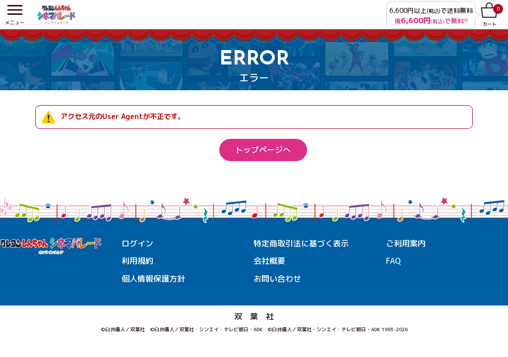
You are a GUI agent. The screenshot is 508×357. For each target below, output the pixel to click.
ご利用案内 (406, 243)
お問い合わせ (277, 278)
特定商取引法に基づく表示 (301, 243)
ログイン (137, 243)
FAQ (393, 261)
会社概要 (269, 261)
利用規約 (137, 261)
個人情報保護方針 (153, 278)
